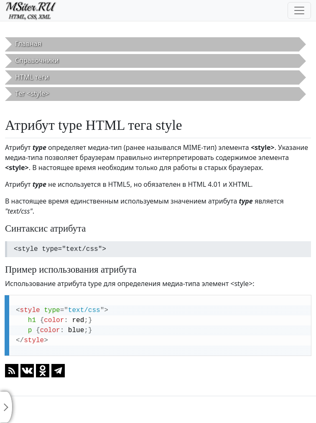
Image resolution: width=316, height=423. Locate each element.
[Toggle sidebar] (6, 407)
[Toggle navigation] (299, 10)
